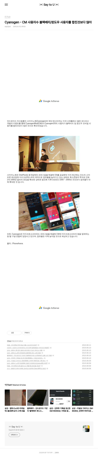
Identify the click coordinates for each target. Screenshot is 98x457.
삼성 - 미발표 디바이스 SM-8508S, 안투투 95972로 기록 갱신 (26, 361)
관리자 (57, 452)
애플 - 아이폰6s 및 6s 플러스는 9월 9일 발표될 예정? (23, 366)
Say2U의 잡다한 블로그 (16, 430)
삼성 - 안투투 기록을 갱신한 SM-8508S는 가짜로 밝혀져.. (25, 358)
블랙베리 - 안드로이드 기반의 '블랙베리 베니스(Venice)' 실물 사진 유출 (29, 355)
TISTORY (50, 452)
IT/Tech (9, 341)
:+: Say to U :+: (49, 4)
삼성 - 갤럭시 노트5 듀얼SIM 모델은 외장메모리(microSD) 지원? (27, 363)
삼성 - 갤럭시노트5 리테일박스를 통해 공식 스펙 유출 (24, 353)
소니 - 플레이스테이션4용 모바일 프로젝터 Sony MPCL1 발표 (26, 368)
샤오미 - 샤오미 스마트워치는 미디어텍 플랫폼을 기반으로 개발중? (28, 348)
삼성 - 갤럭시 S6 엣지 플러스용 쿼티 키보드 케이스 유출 (24, 350)
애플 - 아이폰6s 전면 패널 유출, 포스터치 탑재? (22, 345)
